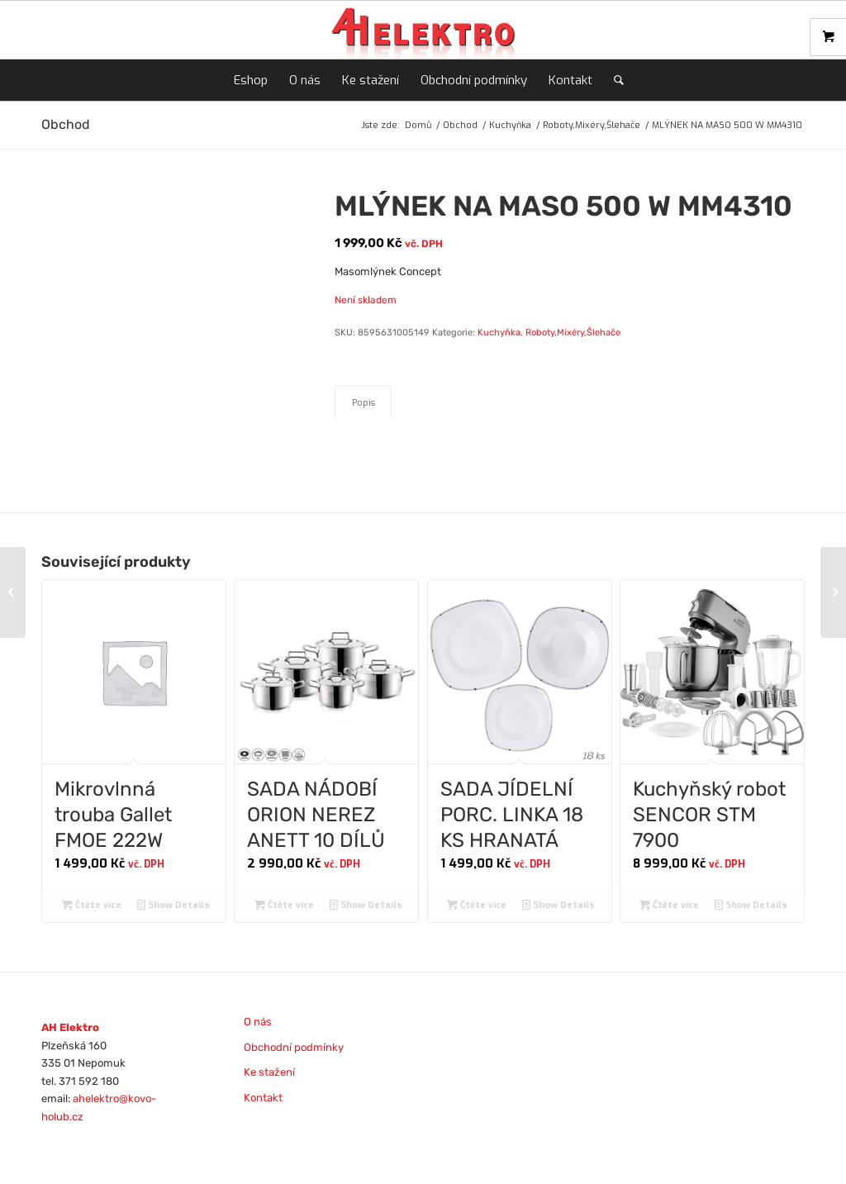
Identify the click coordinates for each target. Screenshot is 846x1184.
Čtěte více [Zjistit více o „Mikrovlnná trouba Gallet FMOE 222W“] (91, 905)
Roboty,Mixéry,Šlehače (572, 332)
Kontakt (263, 1097)
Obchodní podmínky (294, 1047)
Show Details (173, 905)
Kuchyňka (499, 332)
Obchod (65, 124)
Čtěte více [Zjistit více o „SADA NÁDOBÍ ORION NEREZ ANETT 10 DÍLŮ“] (284, 905)
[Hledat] (613, 80)
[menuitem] (250, 80)
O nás (258, 1021)
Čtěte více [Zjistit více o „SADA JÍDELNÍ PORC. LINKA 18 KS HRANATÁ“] (476, 905)
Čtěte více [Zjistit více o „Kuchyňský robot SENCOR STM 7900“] (669, 905)
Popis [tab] (363, 403)
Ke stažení (269, 1072)
